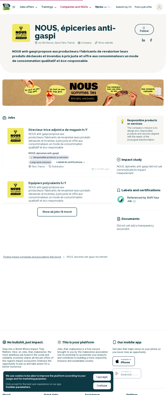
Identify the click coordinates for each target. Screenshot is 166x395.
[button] (144, 29)
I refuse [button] (102, 385)
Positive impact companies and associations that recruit (32, 257)
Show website (105, 42)
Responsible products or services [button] (49, 157)
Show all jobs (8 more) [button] (57, 211)
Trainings (49, 7)
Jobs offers (29, 7)
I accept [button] (102, 377)
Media (101, 7)
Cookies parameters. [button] (18, 387)
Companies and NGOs (76, 7)
